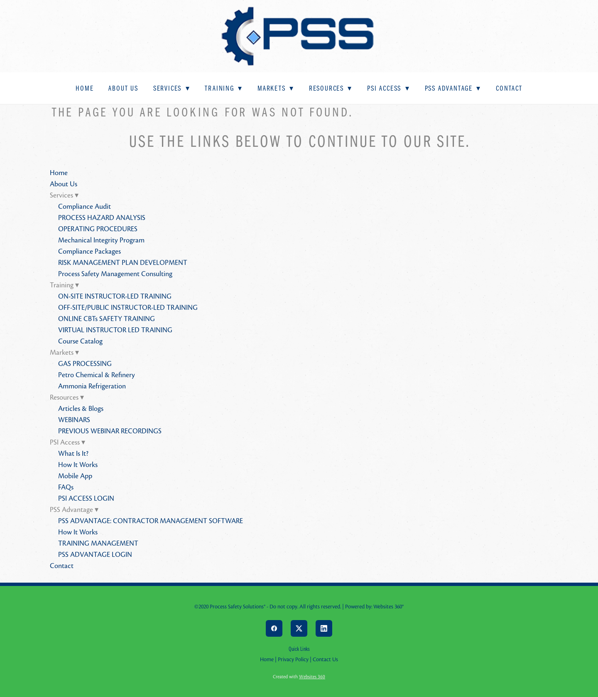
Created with (299, 677)
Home (84, 88)
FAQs (66, 487)
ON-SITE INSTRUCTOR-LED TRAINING (115, 296)
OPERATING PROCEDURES (97, 229)
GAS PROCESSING (85, 363)
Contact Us (325, 659)
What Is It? (73, 453)
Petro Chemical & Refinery (96, 375)
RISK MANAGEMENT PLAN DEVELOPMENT (122, 262)
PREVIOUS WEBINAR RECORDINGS (110, 431)
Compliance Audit (84, 206)
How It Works (78, 464)
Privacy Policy (293, 659)
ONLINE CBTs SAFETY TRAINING (106, 318)
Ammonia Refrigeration (92, 386)
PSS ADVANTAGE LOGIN (95, 554)
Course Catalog (80, 341)
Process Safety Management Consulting (115, 273)
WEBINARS (74, 419)
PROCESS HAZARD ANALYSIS (101, 217)
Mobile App (75, 476)
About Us (123, 88)
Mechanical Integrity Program (101, 240)
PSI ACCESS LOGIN (86, 498)
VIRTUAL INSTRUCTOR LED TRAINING (115, 330)
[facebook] (274, 628)
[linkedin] (324, 628)
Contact (509, 88)
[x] (299, 628)
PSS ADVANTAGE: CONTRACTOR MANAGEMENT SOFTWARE (150, 521)
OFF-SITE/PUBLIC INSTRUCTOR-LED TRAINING (128, 307)
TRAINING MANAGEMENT (98, 543)
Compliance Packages (89, 251)
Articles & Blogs (80, 408)
